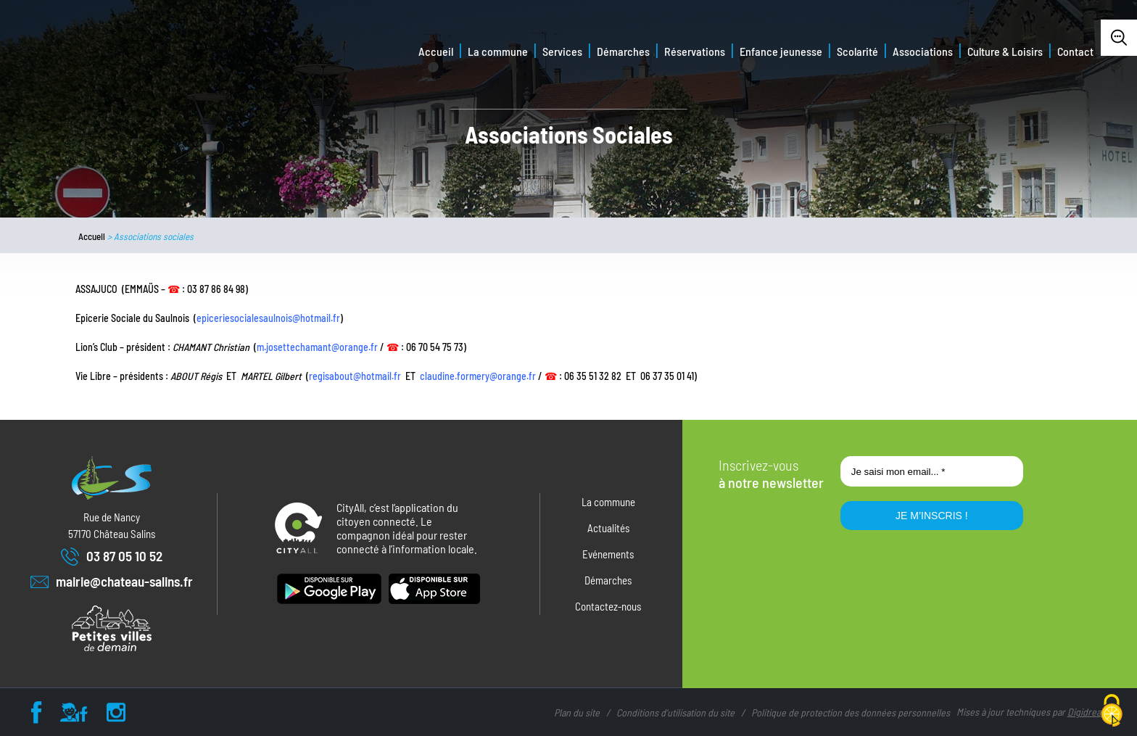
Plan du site (577, 712)
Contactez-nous (608, 606)
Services (562, 51)
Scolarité (857, 51)
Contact (1075, 51)
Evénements (608, 554)
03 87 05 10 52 (111, 556)
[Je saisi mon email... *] (931, 471)
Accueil (435, 51)
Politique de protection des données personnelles (850, 712)
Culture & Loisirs (1005, 51)
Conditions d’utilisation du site (675, 712)
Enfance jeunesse (781, 51)
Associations (923, 51)
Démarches (623, 51)
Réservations (694, 51)
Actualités (608, 527)
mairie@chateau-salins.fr (111, 582)
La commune (498, 51)
